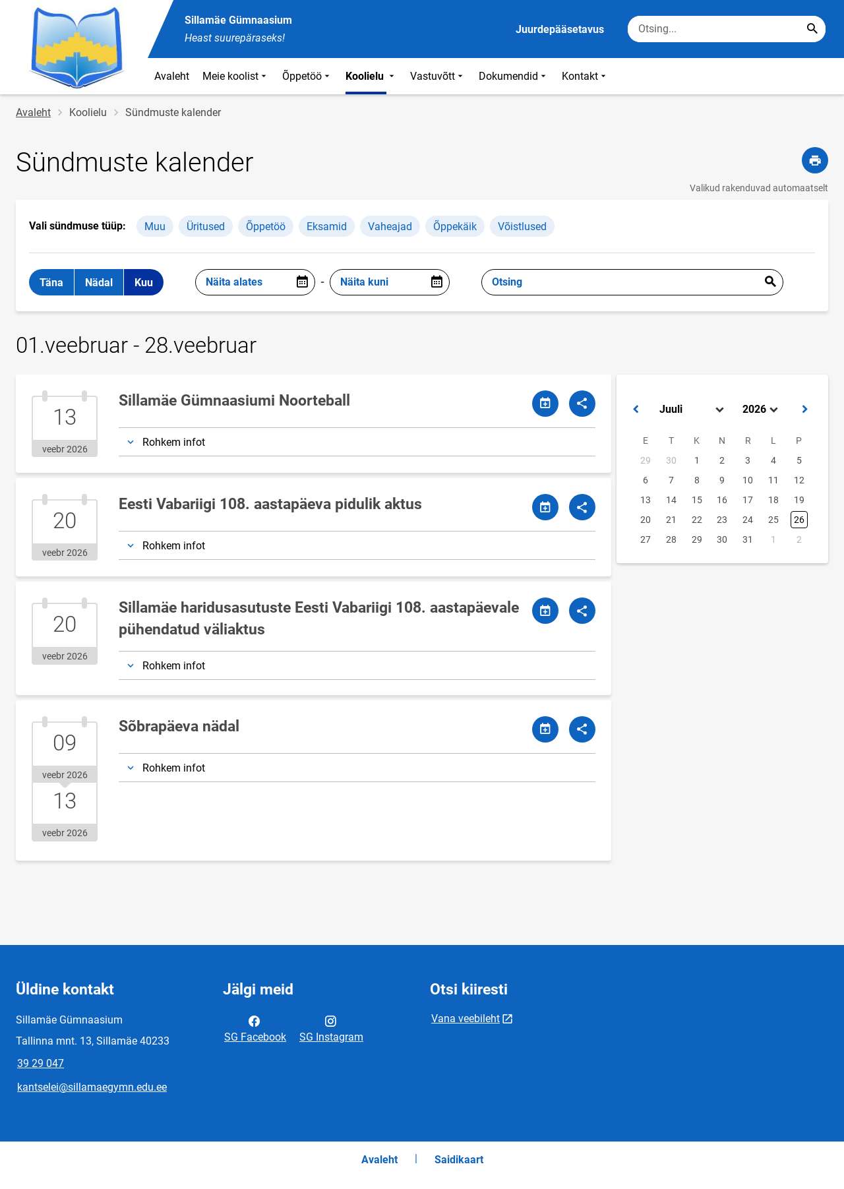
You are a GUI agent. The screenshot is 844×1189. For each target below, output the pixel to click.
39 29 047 (40, 1063)
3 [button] (747, 460)
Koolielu (371, 76)
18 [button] (773, 500)
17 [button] (747, 500)
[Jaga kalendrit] (545, 403)
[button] (636, 409)
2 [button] (722, 460)
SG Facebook (255, 1028)
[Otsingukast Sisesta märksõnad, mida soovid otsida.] (727, 29)
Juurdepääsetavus (560, 29)
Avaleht (171, 76)
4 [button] (773, 460)
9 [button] (722, 480)
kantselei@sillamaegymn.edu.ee (92, 1087)
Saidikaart (459, 1159)
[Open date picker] (302, 282)
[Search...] (812, 29)
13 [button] (645, 500)
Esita (770, 282)
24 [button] (747, 519)
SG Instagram (331, 1028)
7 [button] (671, 480)
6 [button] (645, 480)
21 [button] (671, 519)
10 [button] (747, 480)
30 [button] (671, 460)
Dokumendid (514, 76)
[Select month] (693, 409)
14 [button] (671, 500)
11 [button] (773, 480)
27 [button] (645, 539)
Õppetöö (307, 76)
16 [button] (722, 500)
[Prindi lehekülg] (815, 160)
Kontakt (585, 76)
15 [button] (697, 500)
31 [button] (747, 539)
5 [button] (799, 460)
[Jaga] (582, 403)
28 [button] (671, 539)
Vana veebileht (465, 1018)
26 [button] (799, 519)
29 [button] (645, 460)
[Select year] (761, 409)
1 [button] (697, 460)
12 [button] (799, 480)
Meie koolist (235, 76)
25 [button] (773, 519)
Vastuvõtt (438, 76)
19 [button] (799, 500)
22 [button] (697, 519)
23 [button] (722, 519)
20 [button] (645, 519)
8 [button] (697, 480)
